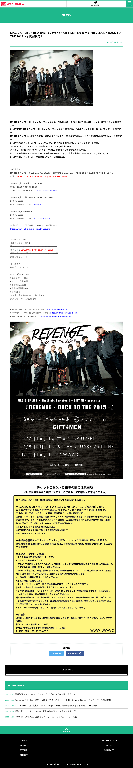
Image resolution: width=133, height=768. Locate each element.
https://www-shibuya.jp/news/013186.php (30, 229)
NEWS (24, 740)
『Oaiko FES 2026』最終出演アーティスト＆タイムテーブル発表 (41, 717)
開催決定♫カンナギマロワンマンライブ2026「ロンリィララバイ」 (41, 694)
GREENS (36, 204)
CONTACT (109, 750)
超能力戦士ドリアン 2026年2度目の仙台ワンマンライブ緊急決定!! (41, 711)
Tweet (56, 653)
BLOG (109, 745)
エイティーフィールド (42, 218)
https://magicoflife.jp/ (57, 309)
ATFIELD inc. (64, 764)
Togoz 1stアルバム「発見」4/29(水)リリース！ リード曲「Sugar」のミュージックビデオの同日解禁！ (59, 700)
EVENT (23, 750)
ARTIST (24, 745)
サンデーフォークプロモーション (48, 190)
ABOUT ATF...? (109, 740)
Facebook (75, 653)
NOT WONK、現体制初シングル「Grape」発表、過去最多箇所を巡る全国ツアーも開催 (51, 705)
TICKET (24, 755)
